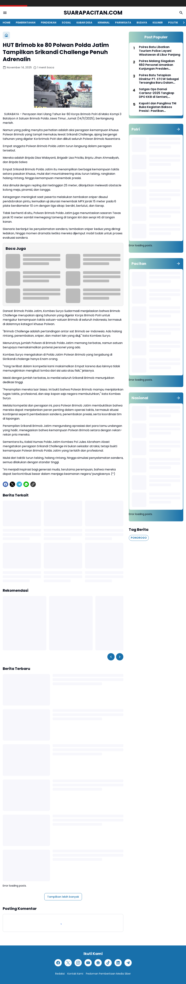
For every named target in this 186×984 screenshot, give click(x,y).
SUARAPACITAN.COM (93, 12)
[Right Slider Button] (182, 22)
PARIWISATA (123, 22)
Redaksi (60, 973)
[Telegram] (19, 484)
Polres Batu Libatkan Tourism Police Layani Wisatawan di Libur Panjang (159, 51)
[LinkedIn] (118, 962)
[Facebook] (5, 484)
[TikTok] (108, 962)
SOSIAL (66, 22)
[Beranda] (6, 35)
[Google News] (98, 962)
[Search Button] (181, 12)
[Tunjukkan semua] (178, 129)
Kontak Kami (75, 973)
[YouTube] (88, 962)
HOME (6, 22)
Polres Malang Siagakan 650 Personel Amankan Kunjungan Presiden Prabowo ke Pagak (157, 65)
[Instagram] (78, 962)
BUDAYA (142, 22)
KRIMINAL (104, 22)
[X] (12, 484)
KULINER (158, 22)
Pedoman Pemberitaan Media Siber (108, 973)
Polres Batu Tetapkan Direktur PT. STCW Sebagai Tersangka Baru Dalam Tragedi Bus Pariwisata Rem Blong (159, 79)
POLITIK (173, 22)
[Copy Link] (33, 484)
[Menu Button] (5, 12)
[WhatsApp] (26, 484)
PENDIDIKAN (48, 22)
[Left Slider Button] (111, 656)
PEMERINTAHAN (25, 22)
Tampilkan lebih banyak (63, 897)
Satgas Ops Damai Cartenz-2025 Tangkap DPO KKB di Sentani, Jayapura (156, 93)
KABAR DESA (84, 22)
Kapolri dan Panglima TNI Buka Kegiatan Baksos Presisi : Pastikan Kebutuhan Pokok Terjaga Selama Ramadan (158, 107)
